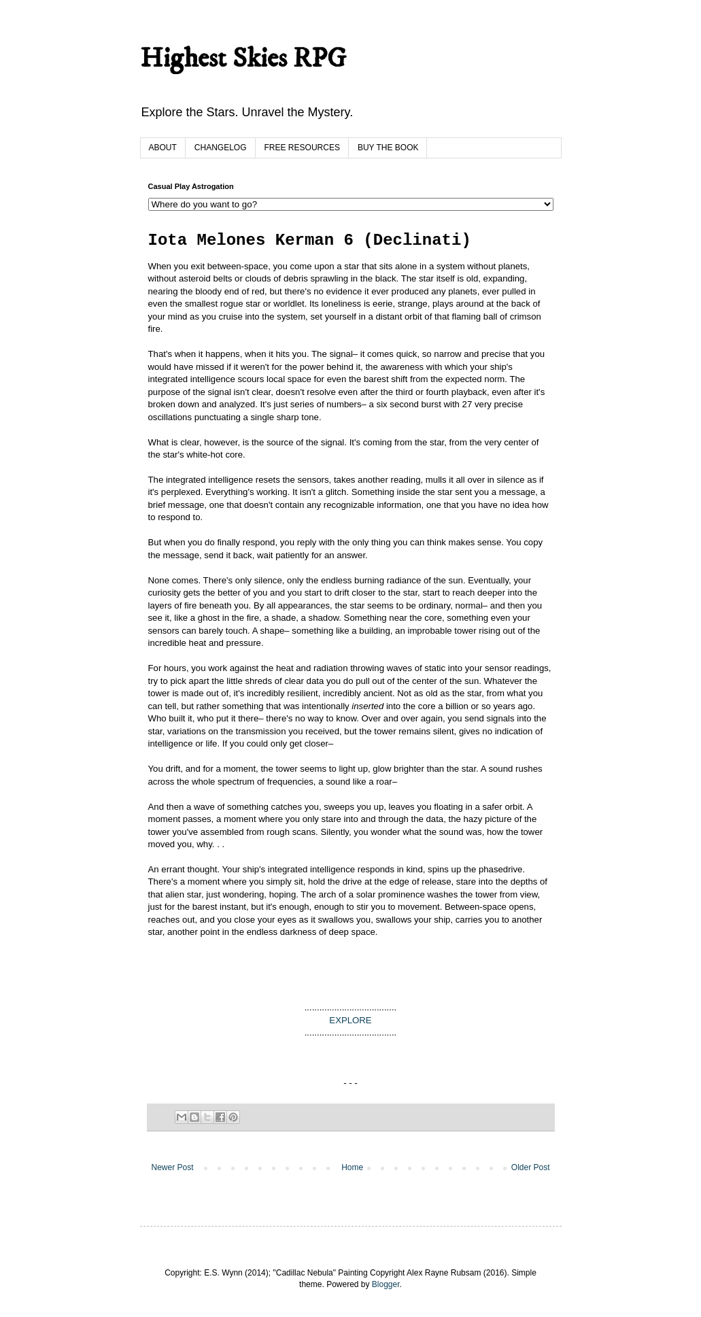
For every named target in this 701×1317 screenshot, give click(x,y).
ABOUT (163, 147)
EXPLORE (350, 1020)
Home (352, 1167)
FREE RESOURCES (302, 147)
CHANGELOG (220, 147)
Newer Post (173, 1167)
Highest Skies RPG (243, 59)
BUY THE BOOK (388, 147)
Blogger (386, 1284)
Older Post (530, 1167)
